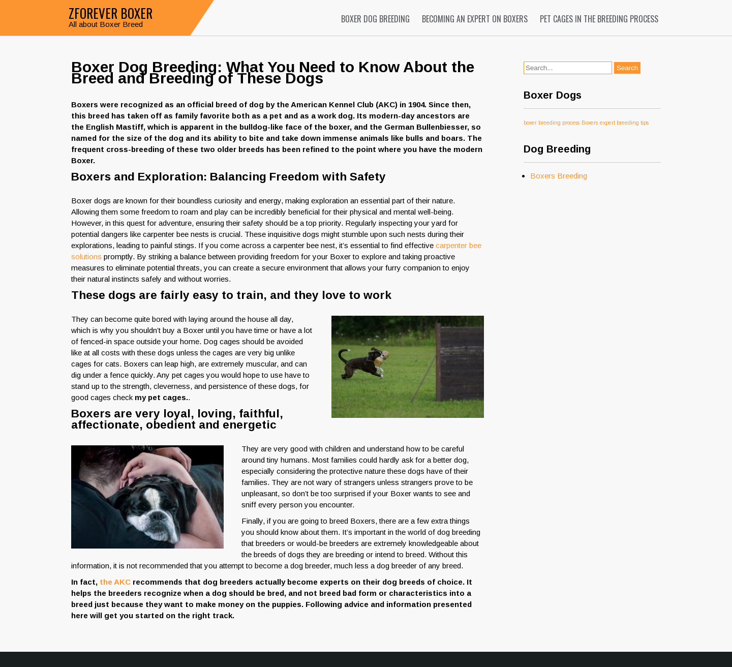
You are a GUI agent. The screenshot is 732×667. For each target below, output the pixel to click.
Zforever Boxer (110, 13)
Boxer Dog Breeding (375, 19)
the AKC (115, 582)
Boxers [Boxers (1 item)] (590, 122)
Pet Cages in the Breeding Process (599, 19)
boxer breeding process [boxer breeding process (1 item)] (552, 122)
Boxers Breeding (558, 175)
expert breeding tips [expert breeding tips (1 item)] (624, 122)
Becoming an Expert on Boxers (475, 19)
